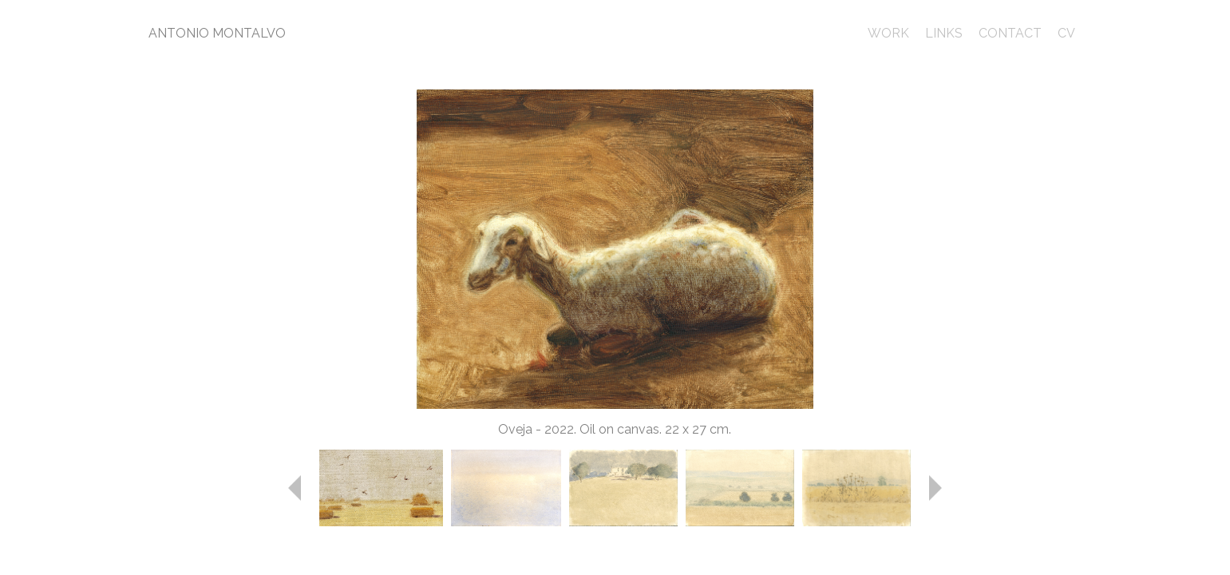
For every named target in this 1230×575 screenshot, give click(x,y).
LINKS (944, 33)
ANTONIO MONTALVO (217, 33)
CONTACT (1010, 33)
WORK (888, 33)
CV (1066, 33)
